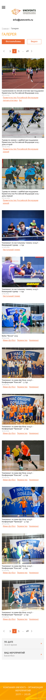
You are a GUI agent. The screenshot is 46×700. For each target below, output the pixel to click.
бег (20, 100)
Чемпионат (34, 340)
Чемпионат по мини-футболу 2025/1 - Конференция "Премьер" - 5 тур (17, 427)
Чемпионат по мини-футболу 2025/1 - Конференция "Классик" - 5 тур (17, 381)
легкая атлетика (10, 100)
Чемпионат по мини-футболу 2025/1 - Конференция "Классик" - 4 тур (17, 474)
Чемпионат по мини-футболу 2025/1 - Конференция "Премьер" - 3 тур (17, 613)
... (23, 51)
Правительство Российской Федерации (20, 97)
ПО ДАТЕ (23, 643)
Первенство (22, 340)
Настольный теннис (11, 249)
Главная (5, 28)
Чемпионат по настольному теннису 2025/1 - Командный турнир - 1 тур (20, 290)
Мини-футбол (9, 340)
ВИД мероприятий (23, 654)
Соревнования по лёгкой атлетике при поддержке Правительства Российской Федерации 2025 (23, 92)
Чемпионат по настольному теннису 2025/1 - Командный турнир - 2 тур (20, 244)
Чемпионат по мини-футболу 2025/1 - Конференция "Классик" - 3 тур (17, 567)
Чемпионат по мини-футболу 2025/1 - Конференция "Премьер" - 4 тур (17, 520)
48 (27, 51)
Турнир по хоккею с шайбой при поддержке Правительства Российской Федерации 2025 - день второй (21, 142)
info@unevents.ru (23, 20)
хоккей (6, 151)
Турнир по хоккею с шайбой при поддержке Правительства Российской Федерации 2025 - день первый (21, 193)
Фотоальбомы (13, 41)
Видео (34, 41)
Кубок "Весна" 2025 (10, 336)
